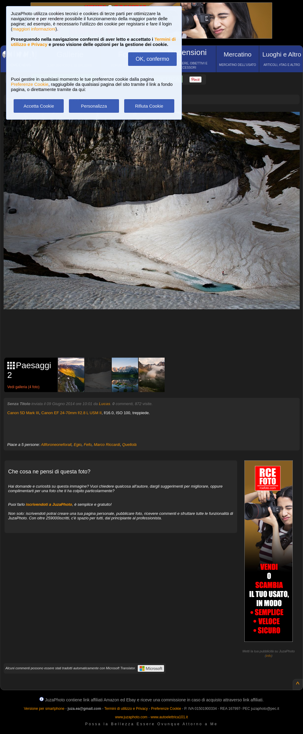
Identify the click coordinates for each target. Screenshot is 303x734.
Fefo (88, 444)
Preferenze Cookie (29, 84)
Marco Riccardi (107, 444)
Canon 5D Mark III (23, 413)
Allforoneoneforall (56, 444)
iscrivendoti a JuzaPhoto (49, 504)
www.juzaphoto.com (131, 717)
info (268, 656)
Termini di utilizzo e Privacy (126, 708)
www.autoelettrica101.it (169, 717)
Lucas (104, 403)
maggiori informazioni (34, 28)
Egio (78, 444)
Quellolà (129, 444)
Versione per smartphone (44, 708)
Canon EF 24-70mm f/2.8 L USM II (71, 413)
